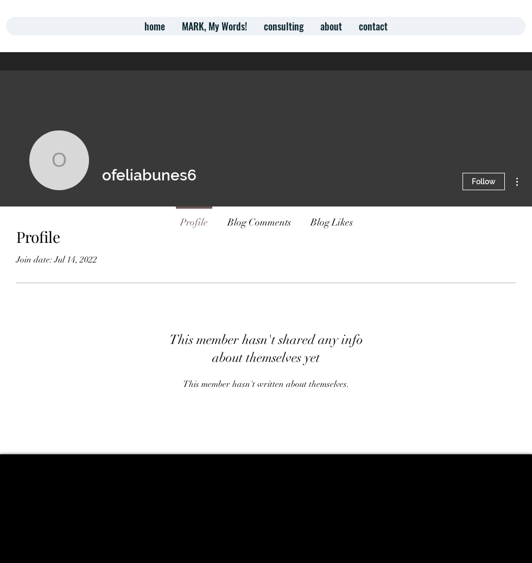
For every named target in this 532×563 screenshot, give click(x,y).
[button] (283, 26)
